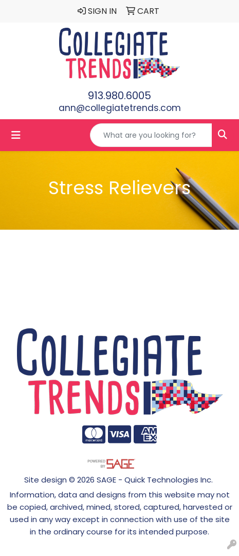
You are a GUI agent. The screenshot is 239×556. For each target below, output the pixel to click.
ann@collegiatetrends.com (120, 108)
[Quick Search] (151, 135)
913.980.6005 (119, 95)
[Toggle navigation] (16, 135)
